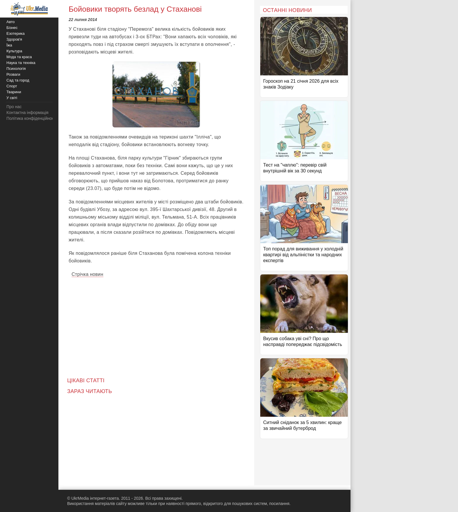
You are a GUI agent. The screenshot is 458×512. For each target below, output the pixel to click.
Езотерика (15, 33)
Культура (14, 51)
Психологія (16, 68)
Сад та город (17, 80)
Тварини (13, 92)
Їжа (9, 45)
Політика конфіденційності (31, 118)
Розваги (13, 74)
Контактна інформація (27, 112)
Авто (10, 22)
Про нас (14, 106)
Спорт (11, 86)
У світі (11, 98)
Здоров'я (14, 39)
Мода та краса (19, 57)
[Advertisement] (156, 323)
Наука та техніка (20, 62)
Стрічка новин (87, 274)
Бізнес (12, 27)
